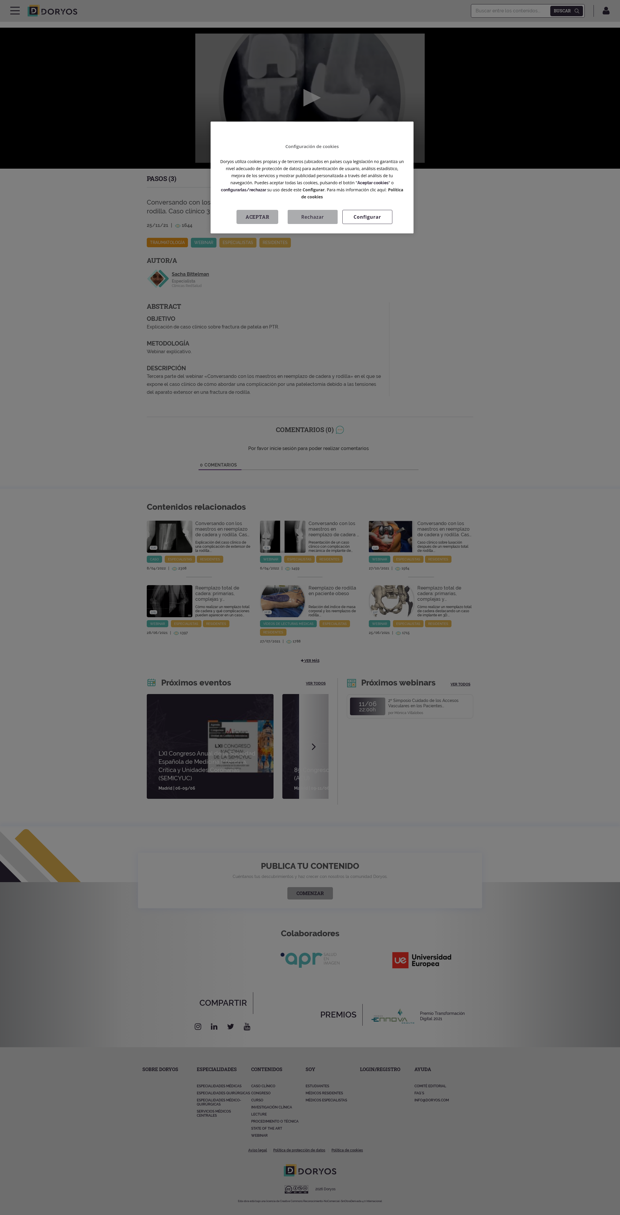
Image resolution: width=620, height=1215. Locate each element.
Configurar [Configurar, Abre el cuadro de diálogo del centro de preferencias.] (367, 217)
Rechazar (312, 217)
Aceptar (257, 217)
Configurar (314, 189)
